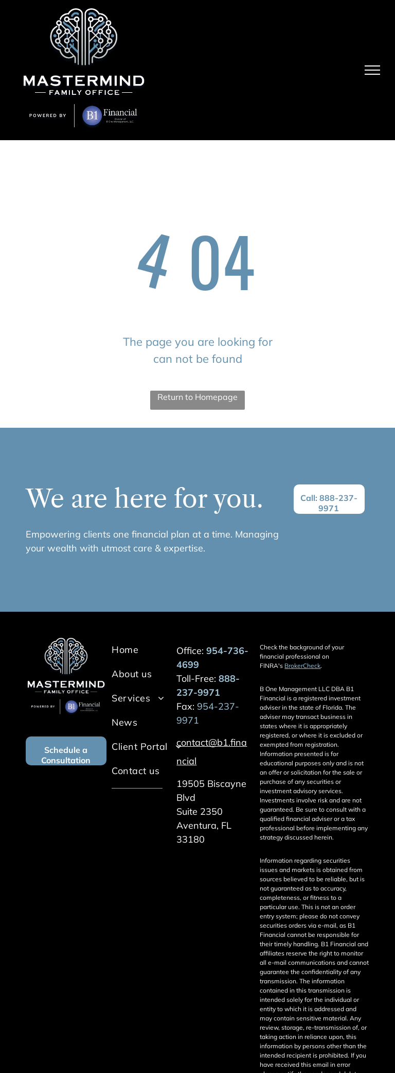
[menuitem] (153, 650)
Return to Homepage (197, 397)
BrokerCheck (302, 665)
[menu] (372, 70)
